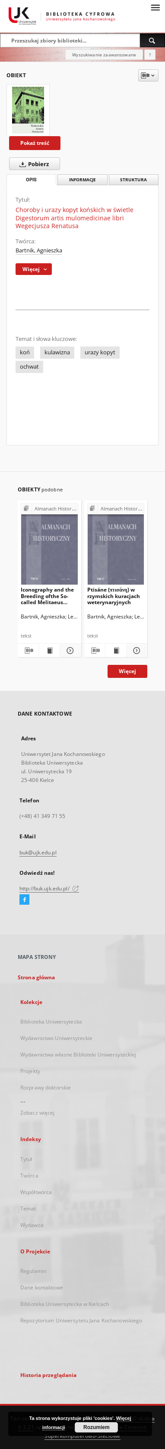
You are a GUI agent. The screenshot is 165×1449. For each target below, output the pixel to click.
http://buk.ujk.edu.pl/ (49, 888)
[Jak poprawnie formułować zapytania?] (149, 54)
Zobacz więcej (37, 1112)
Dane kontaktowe (41, 1287)
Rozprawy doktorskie (45, 1087)
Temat (28, 1208)
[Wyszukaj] (152, 40)
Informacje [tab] (82, 180)
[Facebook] (24, 900)
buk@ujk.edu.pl (38, 852)
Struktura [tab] (133, 180)
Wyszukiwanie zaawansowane (104, 55)
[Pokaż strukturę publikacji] (49, 509)
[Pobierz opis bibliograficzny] (28, 650)
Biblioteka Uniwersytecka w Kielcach (64, 1304)
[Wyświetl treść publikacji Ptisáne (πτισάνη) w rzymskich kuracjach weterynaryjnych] (115, 650)
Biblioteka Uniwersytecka (51, 1021)
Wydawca (32, 1225)
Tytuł (26, 1159)
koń (25, 352)
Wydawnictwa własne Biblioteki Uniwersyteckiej (78, 1054)
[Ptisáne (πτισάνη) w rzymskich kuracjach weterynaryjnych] (116, 546)
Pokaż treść (34, 143)
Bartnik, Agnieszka (39, 250)
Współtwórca (36, 1192)
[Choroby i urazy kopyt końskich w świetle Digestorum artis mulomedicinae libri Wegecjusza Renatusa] (28, 110)
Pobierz (32, 164)
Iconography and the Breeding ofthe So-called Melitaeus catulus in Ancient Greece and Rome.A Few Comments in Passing (47, 595)
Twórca (29, 1175)
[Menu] (155, 7)
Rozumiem (96, 1427)
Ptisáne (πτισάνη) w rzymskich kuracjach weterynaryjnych (113, 595)
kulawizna (57, 352)
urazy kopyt (100, 352)
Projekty (30, 1071)
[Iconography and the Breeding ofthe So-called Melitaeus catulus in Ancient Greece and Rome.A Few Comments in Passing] (49, 546)
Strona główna (36, 977)
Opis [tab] (31, 180)
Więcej (127, 671)
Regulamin (33, 1271)
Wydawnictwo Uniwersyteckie (56, 1038)
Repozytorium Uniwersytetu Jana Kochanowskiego (81, 1320)
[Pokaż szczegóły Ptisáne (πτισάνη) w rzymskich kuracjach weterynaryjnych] (135, 650)
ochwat (29, 366)
